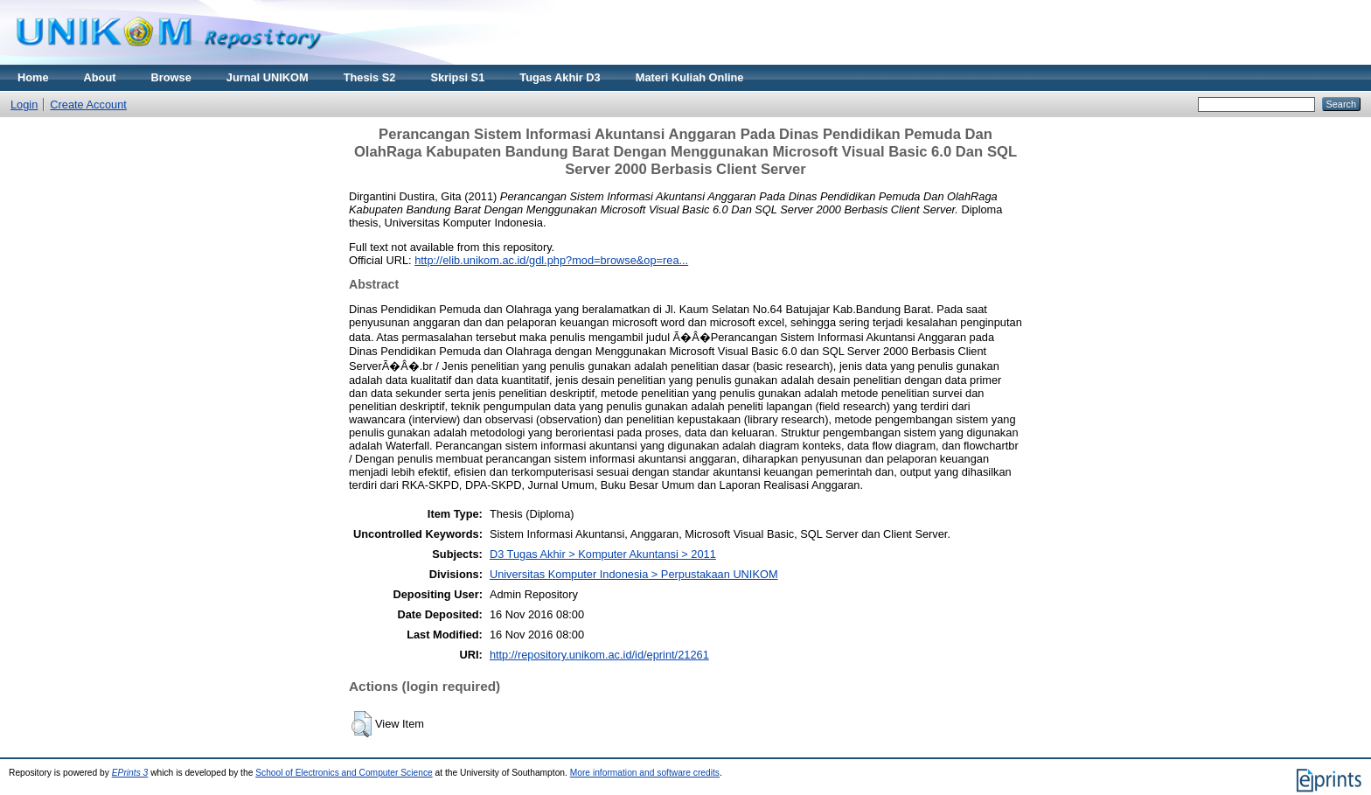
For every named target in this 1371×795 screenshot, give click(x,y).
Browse (171, 77)
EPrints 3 (130, 773)
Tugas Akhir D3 (559, 77)
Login (24, 104)
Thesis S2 (370, 77)
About (100, 77)
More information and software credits (645, 773)
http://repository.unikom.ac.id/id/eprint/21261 (599, 654)
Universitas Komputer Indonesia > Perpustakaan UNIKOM (634, 574)
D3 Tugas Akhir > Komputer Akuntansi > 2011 (603, 554)
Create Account (88, 104)
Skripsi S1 (457, 77)
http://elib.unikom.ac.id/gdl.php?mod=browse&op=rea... (551, 260)
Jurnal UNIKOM (267, 77)
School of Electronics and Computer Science (344, 773)
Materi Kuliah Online (690, 77)
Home (33, 77)
